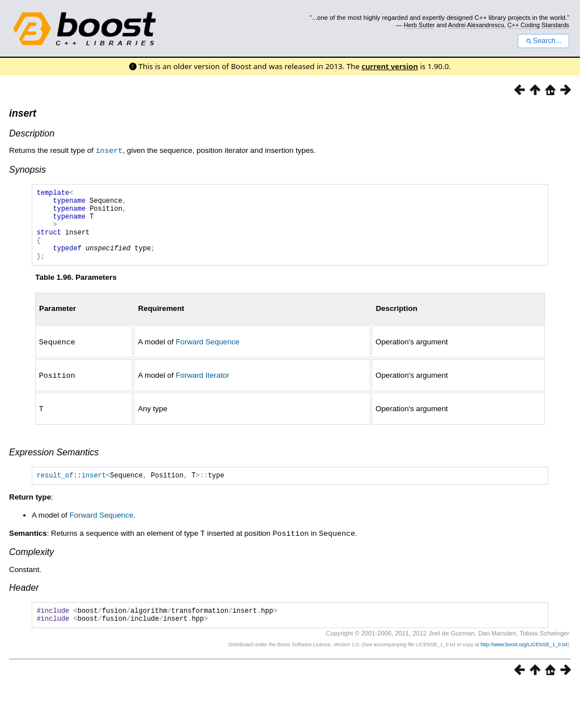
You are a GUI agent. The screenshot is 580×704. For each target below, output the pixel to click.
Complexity (31, 566)
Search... (543, 41)
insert (22, 113)
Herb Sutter (419, 25)
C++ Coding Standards (538, 25)
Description (31, 133)
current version (389, 66)
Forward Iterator (202, 389)
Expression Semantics (54, 465)
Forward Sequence (208, 356)
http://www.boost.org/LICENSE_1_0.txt (524, 662)
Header (24, 602)
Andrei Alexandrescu (476, 25)
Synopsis (27, 169)
